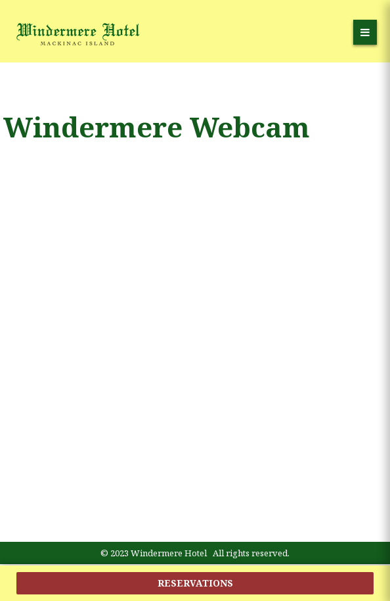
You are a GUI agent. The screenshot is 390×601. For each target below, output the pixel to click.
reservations (195, 583)
